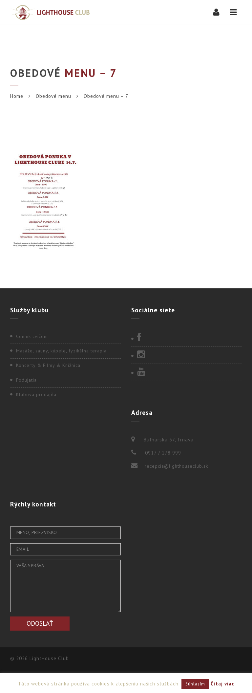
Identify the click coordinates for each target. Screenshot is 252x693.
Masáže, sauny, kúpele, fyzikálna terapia (61, 351)
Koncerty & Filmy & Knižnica (48, 365)
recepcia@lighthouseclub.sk (176, 466)
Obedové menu (53, 96)
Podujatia (26, 380)
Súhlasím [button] (195, 684)
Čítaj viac (222, 684)
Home (16, 96)
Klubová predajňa (36, 394)
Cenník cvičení (32, 336)
